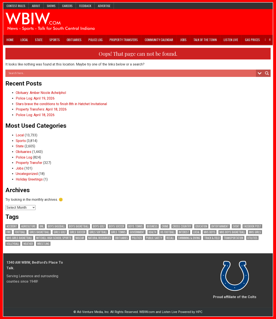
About (36, 5)
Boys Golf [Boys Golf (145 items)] (99, 226)
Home (10, 39)
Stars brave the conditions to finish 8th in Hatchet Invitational (61, 104)
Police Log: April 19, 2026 (35, 98)
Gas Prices (252, 39)
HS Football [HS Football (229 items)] (167, 232)
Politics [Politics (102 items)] (137, 238)
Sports (54, 39)
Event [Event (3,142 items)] (236, 226)
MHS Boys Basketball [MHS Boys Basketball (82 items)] (232, 232)
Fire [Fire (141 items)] (8, 232)
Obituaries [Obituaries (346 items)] (121, 238)
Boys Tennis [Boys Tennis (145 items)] (135, 226)
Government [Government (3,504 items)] (137, 232)
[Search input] (132, 73)
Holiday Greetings (29, 179)
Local (24, 39)
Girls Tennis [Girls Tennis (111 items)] (118, 232)
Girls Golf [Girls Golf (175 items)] (60, 232)
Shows (51, 5)
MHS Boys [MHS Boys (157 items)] (209, 232)
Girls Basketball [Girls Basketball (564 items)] (40, 232)
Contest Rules (15, 5)
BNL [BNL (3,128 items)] (42, 226)
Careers (67, 5)
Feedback (85, 5)
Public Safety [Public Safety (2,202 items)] (154, 238)
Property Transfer (29, 163)
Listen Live (231, 39)
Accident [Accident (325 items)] (11, 226)
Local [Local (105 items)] (196, 232)
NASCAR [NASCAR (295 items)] (79, 238)
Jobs (183, 39)
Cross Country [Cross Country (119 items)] (181, 226)
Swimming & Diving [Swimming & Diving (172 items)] (189, 238)
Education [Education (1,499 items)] (201, 226)
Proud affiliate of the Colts (234, 297)
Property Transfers (124, 39)
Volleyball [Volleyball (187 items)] (12, 244)
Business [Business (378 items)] (152, 226)
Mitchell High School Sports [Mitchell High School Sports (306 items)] (53, 238)
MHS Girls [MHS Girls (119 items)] (255, 232)
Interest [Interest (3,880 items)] (184, 232)
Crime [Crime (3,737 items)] (165, 226)
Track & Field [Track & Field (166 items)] (212, 238)
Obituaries (74, 39)
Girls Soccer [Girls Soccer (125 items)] (77, 232)
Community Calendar (159, 39)
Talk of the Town (205, 39)
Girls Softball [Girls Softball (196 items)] (98, 232)
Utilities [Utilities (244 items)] (252, 238)
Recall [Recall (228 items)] (170, 238)
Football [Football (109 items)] (20, 232)
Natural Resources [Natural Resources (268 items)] (99, 238)
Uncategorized (27, 174)
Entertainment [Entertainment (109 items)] (220, 226)
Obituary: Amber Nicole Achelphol (41, 93)
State (38, 39)
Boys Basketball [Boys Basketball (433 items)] (79, 226)
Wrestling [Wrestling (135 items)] (43, 244)
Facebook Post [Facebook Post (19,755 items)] (252, 226)
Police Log (95, 39)
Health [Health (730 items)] (152, 232)
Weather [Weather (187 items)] (28, 244)
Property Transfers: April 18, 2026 (41, 109)
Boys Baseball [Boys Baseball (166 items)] (56, 226)
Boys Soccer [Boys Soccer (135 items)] (116, 226)
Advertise (104, 5)
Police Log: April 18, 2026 (35, 115)
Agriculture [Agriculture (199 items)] (28, 226)
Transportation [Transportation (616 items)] (233, 238)
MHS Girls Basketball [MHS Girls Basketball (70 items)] (19, 238)
